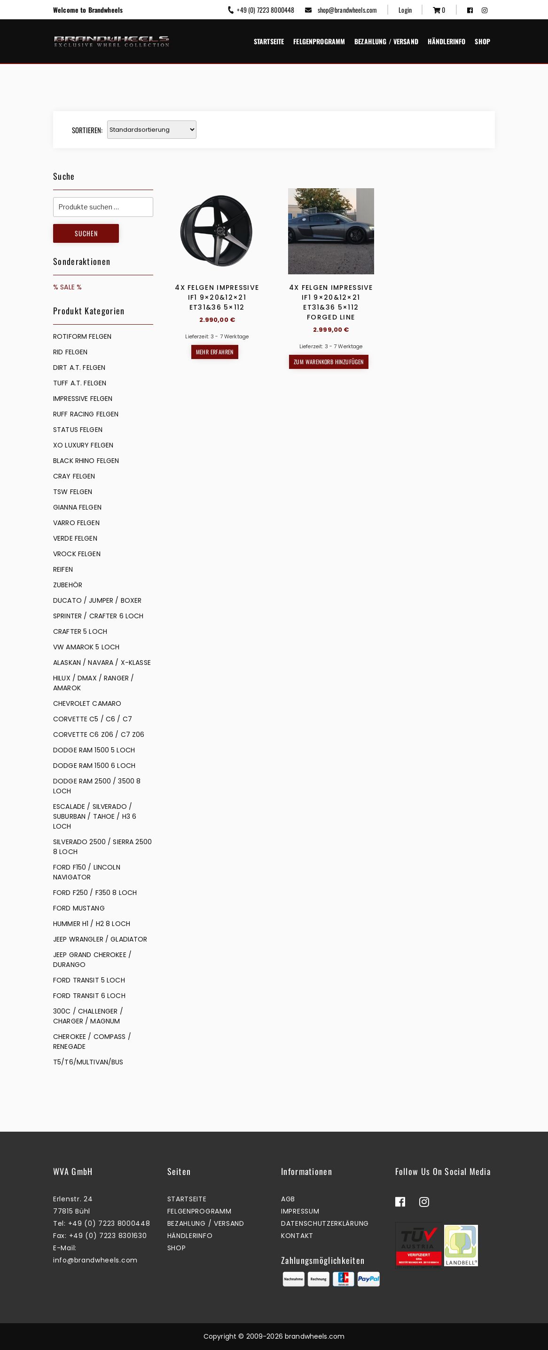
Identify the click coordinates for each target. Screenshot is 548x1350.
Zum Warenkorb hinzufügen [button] (329, 362)
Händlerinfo (447, 41)
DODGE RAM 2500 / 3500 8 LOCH (97, 786)
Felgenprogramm (319, 41)
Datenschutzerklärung (325, 1223)
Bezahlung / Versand (386, 41)
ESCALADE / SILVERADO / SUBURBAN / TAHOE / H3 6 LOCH (94, 816)
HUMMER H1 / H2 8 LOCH (91, 923)
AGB (288, 1199)
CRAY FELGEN (74, 476)
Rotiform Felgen (82, 336)
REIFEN (63, 569)
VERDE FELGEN (75, 538)
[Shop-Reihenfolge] (151, 129)
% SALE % (67, 287)
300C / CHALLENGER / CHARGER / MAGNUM (88, 1016)
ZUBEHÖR (67, 585)
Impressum (300, 1211)
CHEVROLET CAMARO (87, 703)
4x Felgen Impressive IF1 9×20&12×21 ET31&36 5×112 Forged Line (331, 302)
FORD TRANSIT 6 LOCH (89, 995)
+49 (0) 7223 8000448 (260, 10)
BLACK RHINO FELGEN (86, 460)
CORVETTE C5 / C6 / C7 (92, 719)
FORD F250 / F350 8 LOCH (95, 892)
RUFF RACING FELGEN (86, 414)
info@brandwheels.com (95, 1260)
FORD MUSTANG (79, 908)
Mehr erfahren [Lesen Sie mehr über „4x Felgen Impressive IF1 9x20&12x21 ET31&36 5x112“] (215, 352)
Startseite (269, 41)
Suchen (86, 233)
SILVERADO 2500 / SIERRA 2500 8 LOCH (102, 846)
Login (405, 10)
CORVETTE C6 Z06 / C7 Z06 (98, 734)
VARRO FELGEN (76, 522)
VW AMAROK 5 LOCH (86, 647)
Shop (482, 41)
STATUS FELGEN (77, 429)
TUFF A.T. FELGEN (79, 383)
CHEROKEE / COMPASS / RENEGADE (92, 1041)
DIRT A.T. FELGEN (79, 367)
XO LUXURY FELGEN (83, 445)
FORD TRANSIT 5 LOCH (89, 980)
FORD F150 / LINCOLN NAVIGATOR (86, 872)
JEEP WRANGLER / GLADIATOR (100, 939)
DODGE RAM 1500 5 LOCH (94, 750)
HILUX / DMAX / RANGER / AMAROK (93, 683)
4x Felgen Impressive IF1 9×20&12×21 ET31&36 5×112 (217, 297)
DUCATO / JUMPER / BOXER (97, 600)
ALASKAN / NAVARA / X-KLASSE (102, 662)
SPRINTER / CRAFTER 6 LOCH (98, 616)
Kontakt (297, 1235)
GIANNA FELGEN (77, 507)
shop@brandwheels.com (341, 10)
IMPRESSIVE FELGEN (82, 398)
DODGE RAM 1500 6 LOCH (94, 765)
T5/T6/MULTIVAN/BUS (88, 1062)
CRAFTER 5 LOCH (80, 631)
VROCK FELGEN (77, 554)
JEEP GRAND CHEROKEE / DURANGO (92, 959)
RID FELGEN (70, 352)
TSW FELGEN (72, 491)
